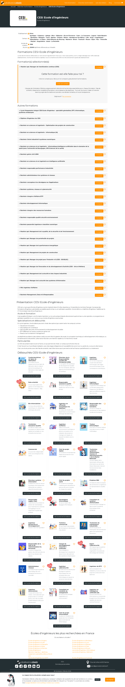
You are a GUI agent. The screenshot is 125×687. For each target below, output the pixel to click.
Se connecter (67, 96)
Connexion (118, 3)
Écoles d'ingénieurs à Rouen (81, 648)
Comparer (99, 67)
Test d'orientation (70, 3)
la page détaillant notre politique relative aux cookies (42, 683)
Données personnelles (62, 664)
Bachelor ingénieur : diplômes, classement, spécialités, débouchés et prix (40, 654)
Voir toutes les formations (32, 376)
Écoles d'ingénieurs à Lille (36, 642)
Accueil (13, 6)
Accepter (110, 680)
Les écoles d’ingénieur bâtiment (82, 652)
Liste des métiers (101, 3)
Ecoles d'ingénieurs (34, 650)
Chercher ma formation (85, 3)
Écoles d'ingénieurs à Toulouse (82, 658)
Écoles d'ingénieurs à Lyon (80, 642)
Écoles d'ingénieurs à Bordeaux (82, 640)
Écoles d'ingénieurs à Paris (80, 646)
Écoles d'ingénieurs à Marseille (38, 644)
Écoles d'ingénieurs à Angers (37, 640)
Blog (110, 3)
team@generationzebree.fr (99, 666)
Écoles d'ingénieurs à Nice (36, 646)
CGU (62, 661)
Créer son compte (62, 83)
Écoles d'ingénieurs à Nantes (81, 644)
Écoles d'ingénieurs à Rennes (37, 648)
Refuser (97, 679)
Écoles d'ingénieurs (40, 6)
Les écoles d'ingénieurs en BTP (38, 658)
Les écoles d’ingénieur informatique (83, 650)
